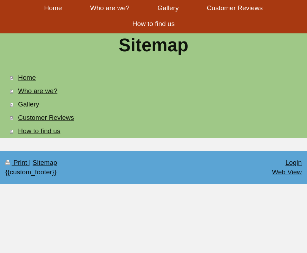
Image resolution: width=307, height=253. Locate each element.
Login (294, 162)
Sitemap (45, 162)
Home (27, 77)
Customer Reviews (46, 117)
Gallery (28, 104)
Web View (287, 172)
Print (17, 162)
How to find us (39, 131)
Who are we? (37, 91)
